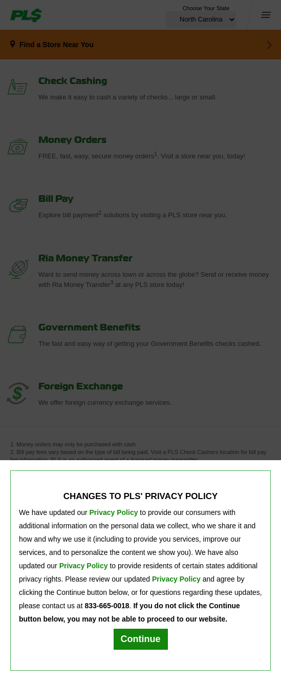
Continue (141, 639)
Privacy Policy (114, 512)
